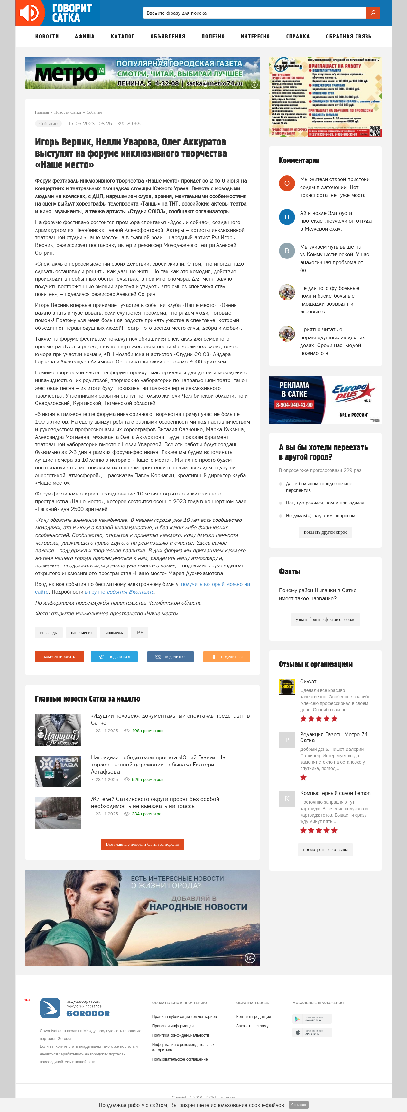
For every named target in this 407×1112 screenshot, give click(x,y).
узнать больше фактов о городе (325, 619)
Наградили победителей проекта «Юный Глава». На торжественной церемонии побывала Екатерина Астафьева (158, 764)
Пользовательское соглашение (180, 1059)
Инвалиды (49, 632)
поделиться (114, 657)
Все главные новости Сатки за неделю (142, 844)
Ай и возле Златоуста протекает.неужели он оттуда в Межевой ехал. (336, 221)
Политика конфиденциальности (180, 1035)
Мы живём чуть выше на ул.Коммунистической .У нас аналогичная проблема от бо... (334, 258)
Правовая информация (173, 1026)
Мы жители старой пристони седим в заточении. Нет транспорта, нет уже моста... (335, 187)
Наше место (81, 632)
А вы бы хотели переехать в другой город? (323, 452)
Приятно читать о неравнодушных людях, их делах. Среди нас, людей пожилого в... (332, 341)
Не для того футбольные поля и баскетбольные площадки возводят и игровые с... (329, 300)
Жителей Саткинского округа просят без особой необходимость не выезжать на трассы (155, 802)
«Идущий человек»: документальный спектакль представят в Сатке (170, 719)
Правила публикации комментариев (184, 1016)
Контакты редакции (253, 1016)
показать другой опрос (325, 532)
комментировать (59, 656)
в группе (119, 592)
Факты (289, 571)
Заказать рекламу (252, 1026)
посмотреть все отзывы (325, 849)
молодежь (114, 632)
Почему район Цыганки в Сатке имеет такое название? (317, 594)
